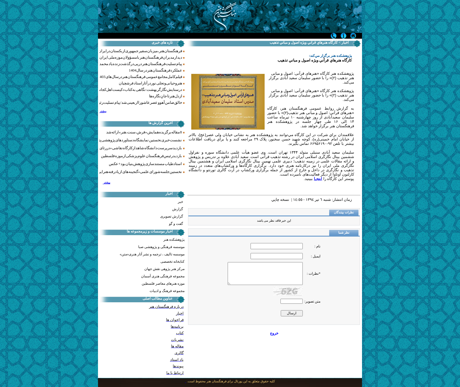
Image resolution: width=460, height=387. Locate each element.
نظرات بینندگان (344, 212)
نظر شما (344, 232)
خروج (274, 333)
